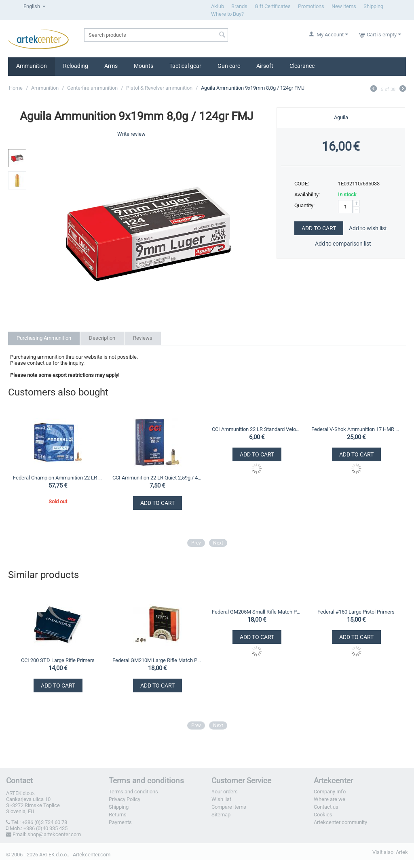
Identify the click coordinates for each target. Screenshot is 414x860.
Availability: (307, 194)
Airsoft (264, 66)
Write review (131, 134)
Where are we (329, 799)
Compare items (228, 807)
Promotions (311, 6)
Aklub (217, 6)
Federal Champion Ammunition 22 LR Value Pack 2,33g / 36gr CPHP (57, 478)
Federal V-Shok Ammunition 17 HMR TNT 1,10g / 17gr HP (356, 429)
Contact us (326, 807)
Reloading (75, 66)
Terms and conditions (133, 792)
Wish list (221, 799)
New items (344, 6)
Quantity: (304, 205)
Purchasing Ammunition (44, 338)
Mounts (143, 66)
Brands (239, 6)
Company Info (330, 792)
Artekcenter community (340, 822)
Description (102, 338)
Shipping (373, 6)
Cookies (323, 815)
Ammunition (31, 66)
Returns (118, 815)
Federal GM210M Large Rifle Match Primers (157, 660)
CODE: (301, 184)
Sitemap (220, 815)
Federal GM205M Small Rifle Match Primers (256, 612)
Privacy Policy (124, 799)
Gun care (229, 66)
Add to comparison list (343, 243)
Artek (402, 852)
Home (16, 88)
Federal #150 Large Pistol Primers (356, 612)
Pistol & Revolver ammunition (159, 88)
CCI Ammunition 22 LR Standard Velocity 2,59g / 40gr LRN (256, 429)
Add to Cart (319, 228)
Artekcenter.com (91, 855)
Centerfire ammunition (92, 88)
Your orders (224, 792)
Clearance (302, 66)
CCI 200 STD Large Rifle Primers (58, 660)
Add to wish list (368, 228)
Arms (111, 66)
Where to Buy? (227, 14)
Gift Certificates (273, 6)
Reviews (142, 338)
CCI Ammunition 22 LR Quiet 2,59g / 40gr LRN (157, 478)
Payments (120, 822)
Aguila (341, 117)
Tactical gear (185, 66)
